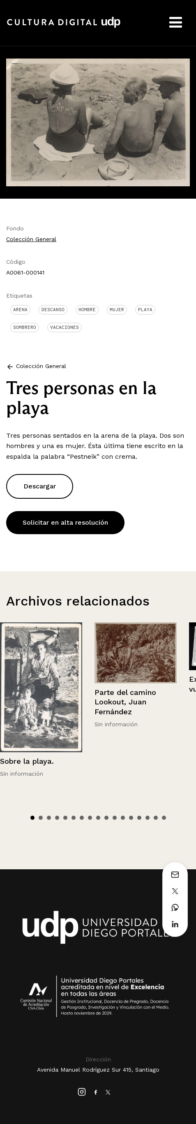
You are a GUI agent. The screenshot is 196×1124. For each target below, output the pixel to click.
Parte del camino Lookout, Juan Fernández (125, 702)
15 (147, 818)
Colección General (31, 239)
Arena (20, 309)
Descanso (53, 309)
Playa (145, 309)
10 (106, 818)
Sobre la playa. (27, 761)
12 (123, 818)
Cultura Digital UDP (63, 26)
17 (164, 818)
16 (156, 818)
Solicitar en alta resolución (65, 522)
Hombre (87, 309)
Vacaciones (64, 327)
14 (139, 818)
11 (115, 818)
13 (131, 818)
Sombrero (24, 327)
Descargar (39, 486)
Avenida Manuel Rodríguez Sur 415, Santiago (98, 1069)
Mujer (117, 309)
